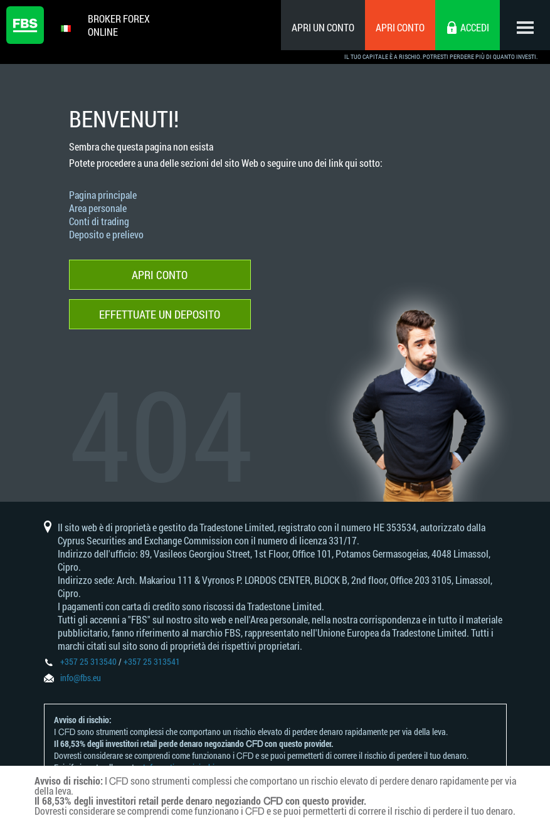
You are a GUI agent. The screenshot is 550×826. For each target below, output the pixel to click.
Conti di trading (99, 221)
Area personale (98, 207)
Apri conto (400, 27)
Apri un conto (323, 27)
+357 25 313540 (88, 661)
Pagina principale (103, 194)
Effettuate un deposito (159, 314)
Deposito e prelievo (106, 234)
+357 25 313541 (152, 661)
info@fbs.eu (80, 678)
